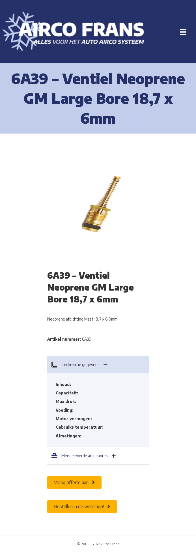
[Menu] (183, 32)
